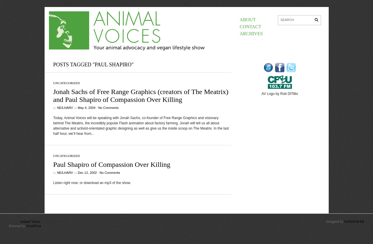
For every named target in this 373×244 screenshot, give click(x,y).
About (248, 19)
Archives (251, 33)
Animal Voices (30, 222)
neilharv (65, 107)
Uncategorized (66, 83)
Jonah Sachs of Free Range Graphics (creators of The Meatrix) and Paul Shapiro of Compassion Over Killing (140, 95)
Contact (250, 26)
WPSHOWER (354, 222)
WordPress (33, 226)
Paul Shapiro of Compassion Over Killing (111, 164)
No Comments (108, 107)
